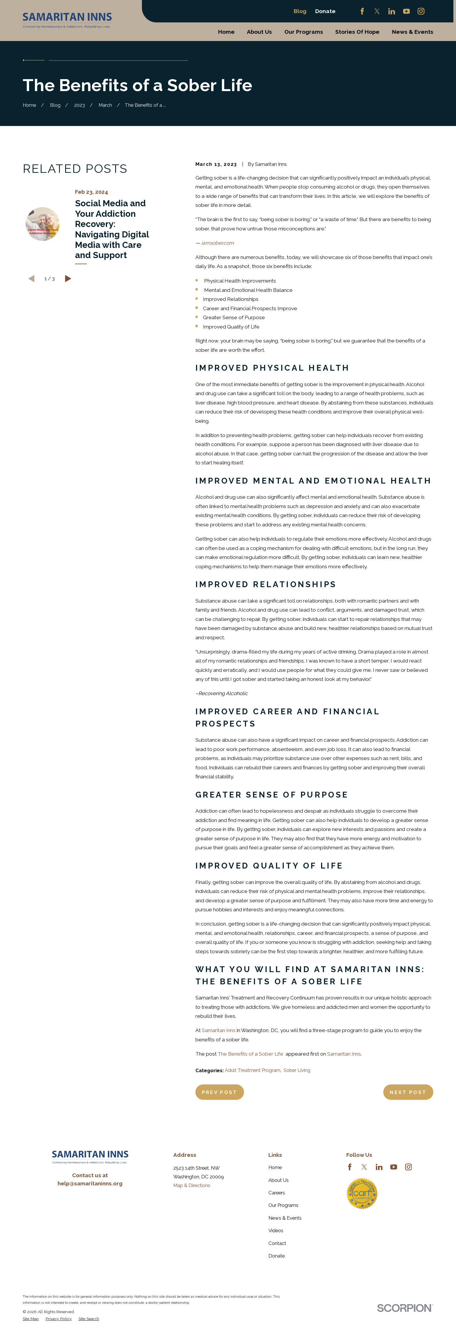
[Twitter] (377, 11)
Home (275, 1167)
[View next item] (68, 278)
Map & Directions (191, 1185)
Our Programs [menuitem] (303, 32)
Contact (277, 1243)
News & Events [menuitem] (412, 32)
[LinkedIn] (391, 11)
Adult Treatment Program (252, 1070)
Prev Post (220, 1092)
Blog (300, 11)
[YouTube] (406, 11)
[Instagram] (421, 11)
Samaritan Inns (219, 1030)
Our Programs (283, 1205)
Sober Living (297, 1070)
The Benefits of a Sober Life (251, 1054)
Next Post (408, 1092)
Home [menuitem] (226, 32)
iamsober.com (217, 243)
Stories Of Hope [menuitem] (357, 32)
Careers (276, 1193)
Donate (325, 11)
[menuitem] (31, 1318)
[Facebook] (362, 11)
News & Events (285, 1218)
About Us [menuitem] (259, 32)
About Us (278, 1180)
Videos (275, 1230)
